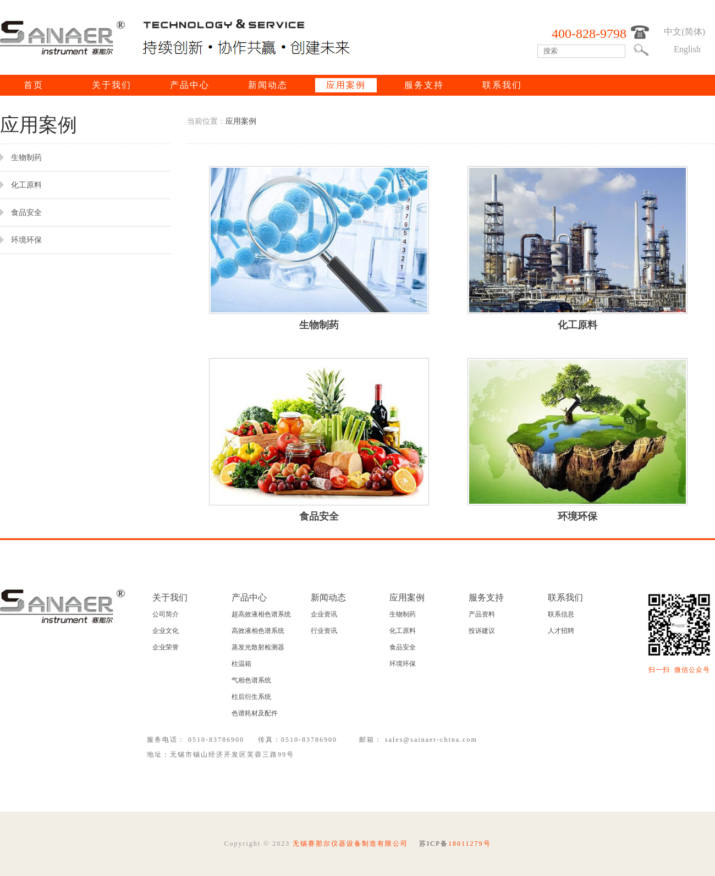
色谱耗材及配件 (255, 713)
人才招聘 (561, 631)
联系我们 (502, 85)
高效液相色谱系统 (258, 631)
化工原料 (402, 631)
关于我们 (111, 85)
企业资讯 (324, 614)
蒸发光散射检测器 (258, 647)
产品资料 (482, 614)
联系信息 (561, 614)
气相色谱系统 (251, 680)
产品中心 (190, 85)
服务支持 (424, 85)
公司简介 (165, 614)
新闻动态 (268, 85)
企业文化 (165, 631)
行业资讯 (324, 631)
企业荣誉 (165, 647)
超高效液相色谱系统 (261, 614)
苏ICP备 (455, 843)
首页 (33, 85)
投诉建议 (482, 631)
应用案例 (346, 85)
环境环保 (402, 664)
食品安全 (402, 647)
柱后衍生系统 (251, 697)
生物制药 (402, 614)
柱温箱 (241, 664)
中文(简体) (684, 31)
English (687, 49)
